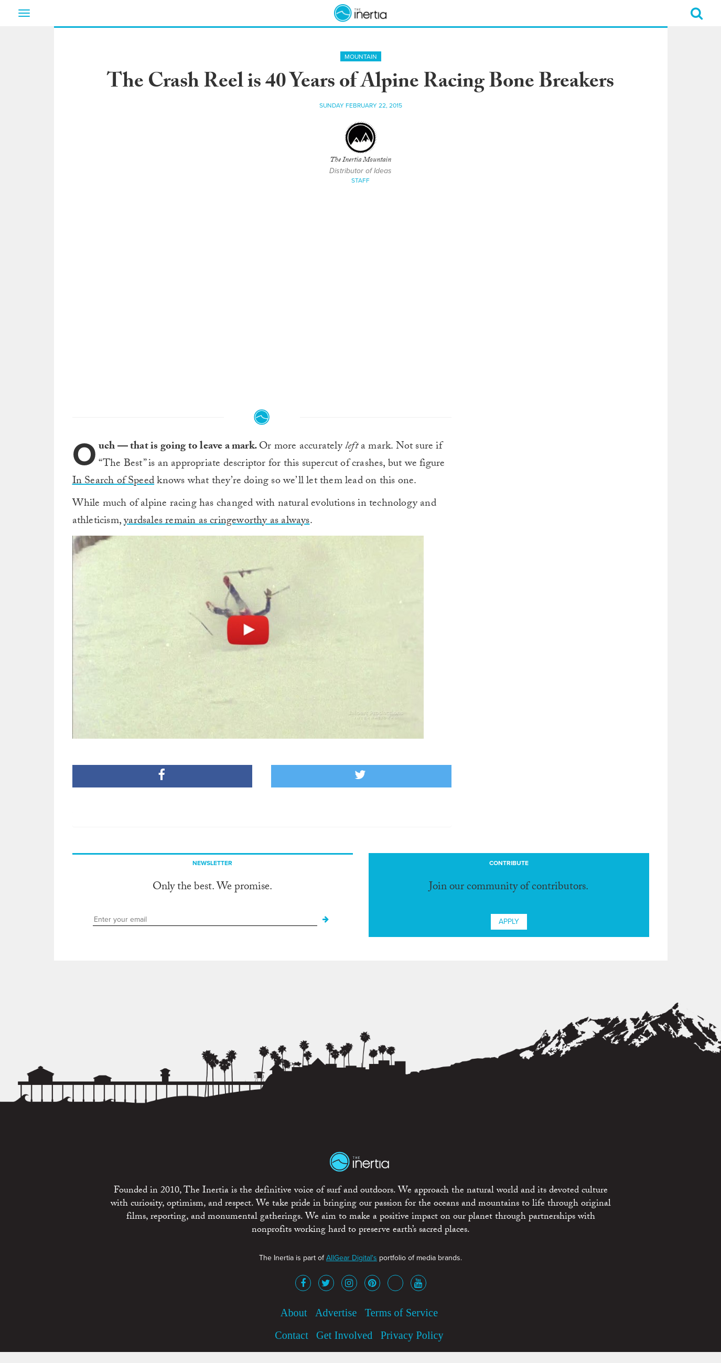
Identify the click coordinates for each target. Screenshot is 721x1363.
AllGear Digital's (351, 1257)
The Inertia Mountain (360, 160)
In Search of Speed (113, 482)
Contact (291, 1335)
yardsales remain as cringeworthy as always (216, 521)
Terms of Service (401, 1312)
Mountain (361, 56)
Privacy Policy (412, 1335)
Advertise (336, 1312)
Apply (509, 921)
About (294, 1312)
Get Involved (344, 1335)
